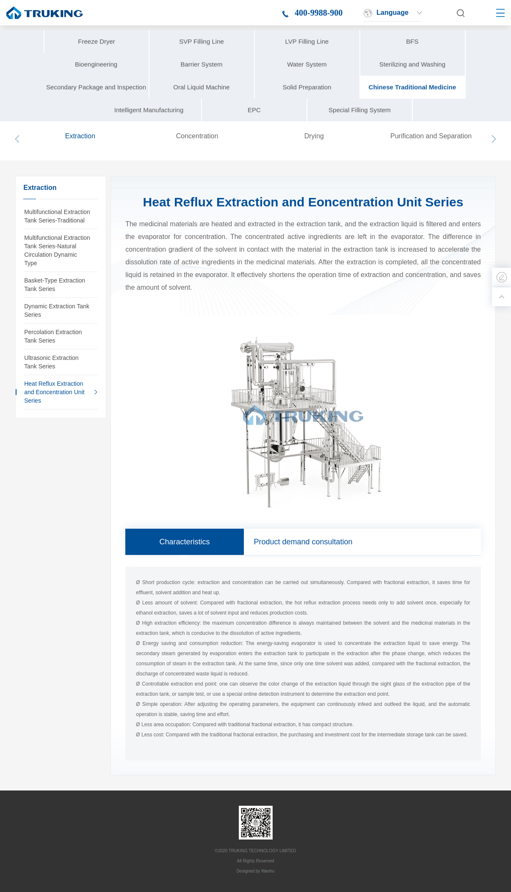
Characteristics (185, 542)
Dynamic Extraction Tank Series (56, 310)
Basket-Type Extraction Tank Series (54, 284)
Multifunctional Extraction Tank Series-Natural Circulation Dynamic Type (57, 250)
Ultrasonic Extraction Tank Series (51, 362)
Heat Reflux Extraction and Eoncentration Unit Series (54, 392)
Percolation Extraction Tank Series (53, 336)
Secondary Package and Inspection (96, 102)
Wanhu (267, 871)
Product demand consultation (303, 542)
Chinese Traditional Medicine (412, 102)
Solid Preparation (306, 102)
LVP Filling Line (307, 56)
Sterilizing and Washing (412, 79)
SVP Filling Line (201, 56)
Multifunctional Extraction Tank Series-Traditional (57, 216)
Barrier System (201, 79)
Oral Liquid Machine (201, 102)
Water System (307, 79)
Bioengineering (96, 79)
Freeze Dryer (96, 56)
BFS (412, 56)
